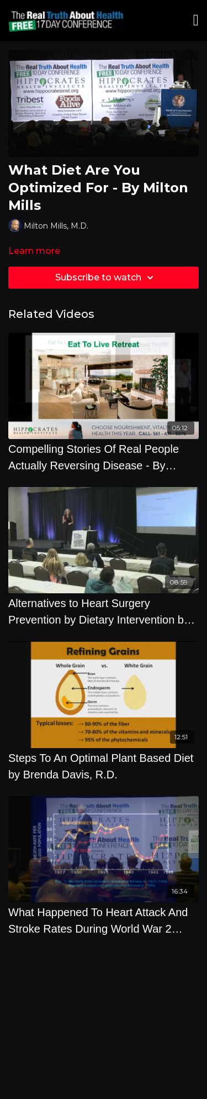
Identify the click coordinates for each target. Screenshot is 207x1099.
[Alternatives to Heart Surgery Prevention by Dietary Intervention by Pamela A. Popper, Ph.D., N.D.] (103, 611)
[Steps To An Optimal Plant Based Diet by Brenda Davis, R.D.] (103, 766)
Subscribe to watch (106, 277)
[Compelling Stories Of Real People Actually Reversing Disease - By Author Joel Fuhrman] (103, 457)
